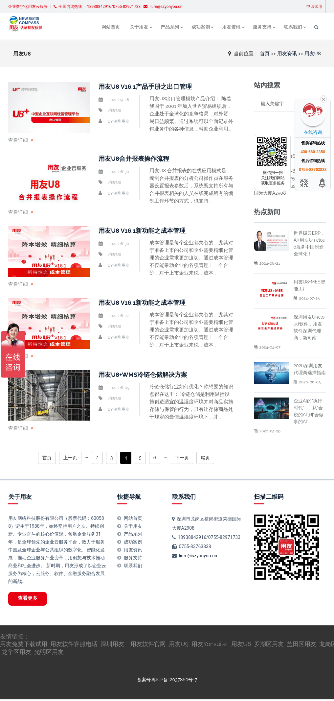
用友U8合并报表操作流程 (136, 158)
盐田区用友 (301, 645)
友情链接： (15, 638)
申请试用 (314, 6)
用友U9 (179, 645)
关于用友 (140, 27)
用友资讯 (231, 27)
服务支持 (261, 27)
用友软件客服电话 (74, 645)
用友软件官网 (148, 645)
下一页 (182, 457)
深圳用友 (121, 121)
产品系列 (171, 27)
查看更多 (30, 599)
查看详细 (18, 140)
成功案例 (201, 27)
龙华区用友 (16, 653)
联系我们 (292, 27)
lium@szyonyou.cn (198, 555)
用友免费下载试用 (23, 645)
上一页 (70, 457)
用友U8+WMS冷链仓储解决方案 (145, 374)
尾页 (205, 457)
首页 (265, 53)
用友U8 (312, 53)
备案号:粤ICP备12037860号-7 (167, 681)
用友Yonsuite (209, 645)
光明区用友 (49, 653)
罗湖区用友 (269, 645)
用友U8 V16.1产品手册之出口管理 (148, 86)
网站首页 (113, 27)
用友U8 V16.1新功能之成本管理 (145, 230)
